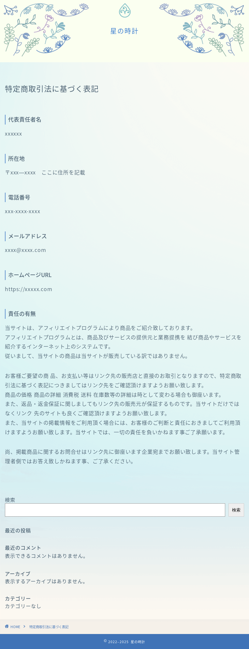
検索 (10, 499)
